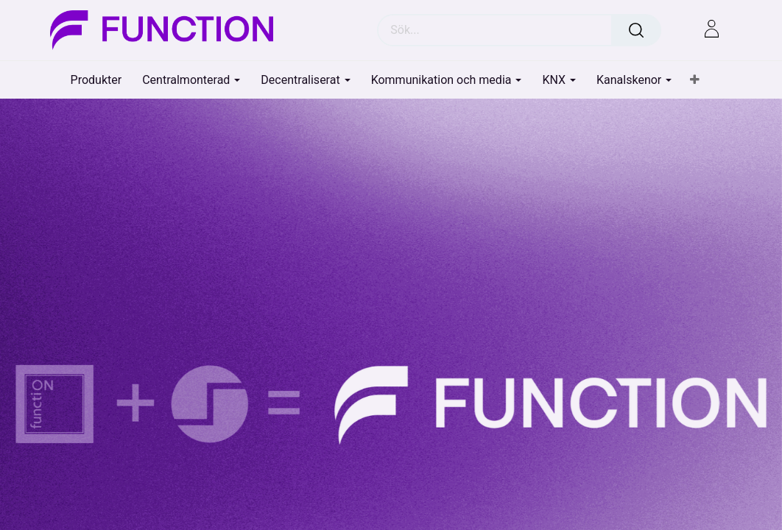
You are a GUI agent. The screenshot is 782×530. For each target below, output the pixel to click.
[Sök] (636, 30)
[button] (695, 80)
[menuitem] (96, 80)
